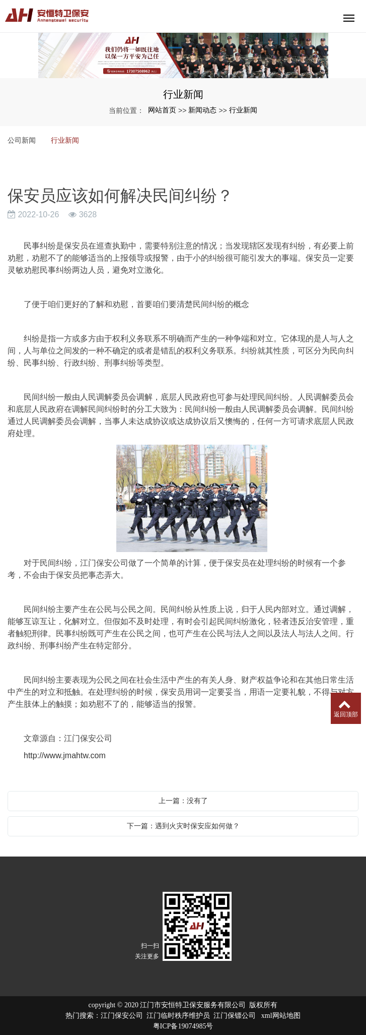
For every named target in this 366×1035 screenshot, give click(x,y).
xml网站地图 (281, 1015)
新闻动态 (202, 110)
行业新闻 (243, 110)
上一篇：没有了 (183, 801)
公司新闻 (22, 140)
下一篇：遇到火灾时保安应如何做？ (183, 826)
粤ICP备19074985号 (183, 1026)
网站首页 (162, 110)
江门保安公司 (122, 1015)
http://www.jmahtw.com (65, 755)
